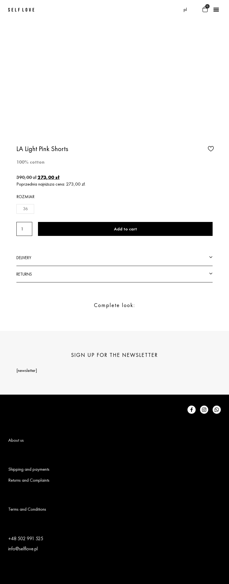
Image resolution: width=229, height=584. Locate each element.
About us (16, 440)
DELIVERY (23, 257)
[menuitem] (185, 9)
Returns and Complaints (28, 480)
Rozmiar (25, 197)
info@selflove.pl (23, 548)
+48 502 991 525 (25, 538)
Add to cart (125, 229)
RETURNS (24, 274)
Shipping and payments (28, 469)
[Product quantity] (24, 229)
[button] (194, 9)
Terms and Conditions (27, 509)
